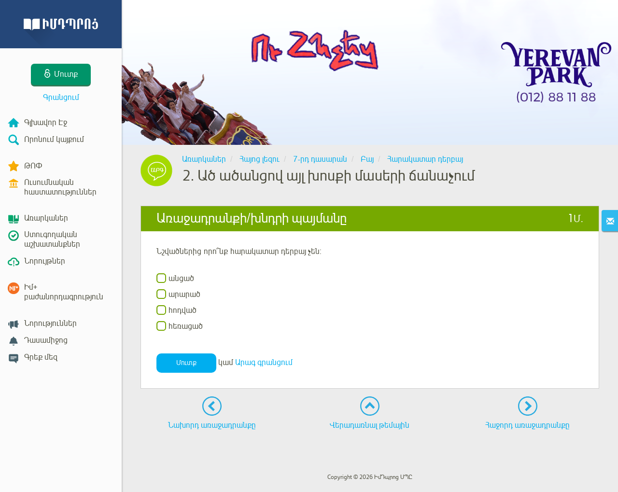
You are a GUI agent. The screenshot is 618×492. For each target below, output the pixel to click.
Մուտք (186, 363)
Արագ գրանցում (264, 363)
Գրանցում (61, 97)
